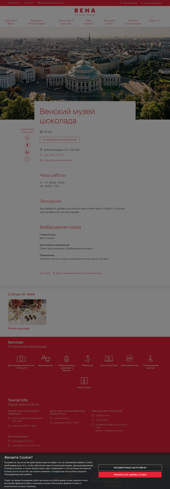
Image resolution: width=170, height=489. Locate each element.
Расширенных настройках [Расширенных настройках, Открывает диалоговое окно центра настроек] (130, 468)
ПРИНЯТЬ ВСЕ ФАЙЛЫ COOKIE (130, 475)
